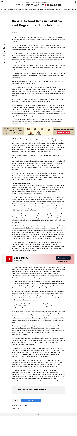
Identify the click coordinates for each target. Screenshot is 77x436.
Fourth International (20, 12)
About (72, 2)
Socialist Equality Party (32, 12)
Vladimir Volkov (16, 31)
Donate (60, 12)
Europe (19, 408)
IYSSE (41, 12)
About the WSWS (47, 12)
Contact (68, 2)
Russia (14, 408)
